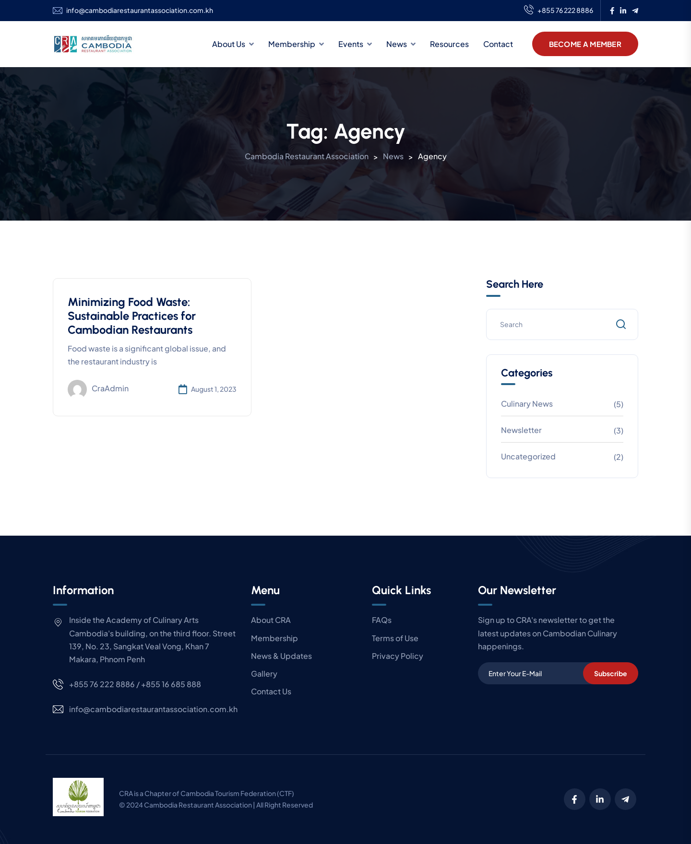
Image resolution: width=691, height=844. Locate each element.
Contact (498, 44)
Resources (449, 44)
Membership (291, 44)
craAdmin (98, 389)
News (396, 44)
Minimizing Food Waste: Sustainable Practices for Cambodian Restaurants (132, 316)
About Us (228, 44)
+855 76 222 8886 (558, 10)
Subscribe (610, 673)
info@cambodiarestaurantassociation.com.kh (139, 10)
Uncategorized (528, 456)
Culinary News (527, 404)
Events (350, 44)
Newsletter (521, 430)
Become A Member (585, 43)
